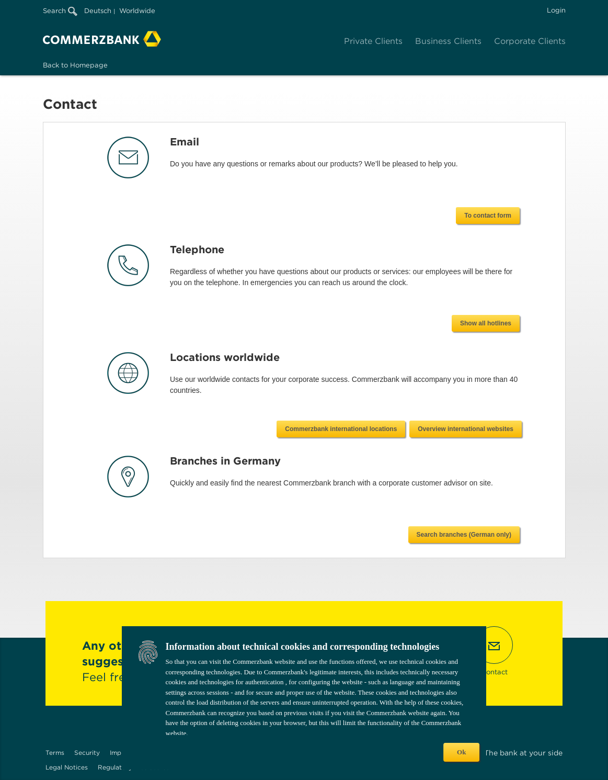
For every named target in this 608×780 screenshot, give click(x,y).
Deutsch (97, 11)
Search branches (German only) (464, 534)
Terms (54, 752)
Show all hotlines (485, 323)
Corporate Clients (530, 41)
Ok (461, 752)
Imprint (121, 752)
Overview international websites (465, 429)
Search (60, 11)
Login (556, 10)
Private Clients (373, 41)
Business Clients (448, 41)
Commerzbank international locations (341, 429)
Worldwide (137, 11)
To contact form (487, 215)
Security (87, 752)
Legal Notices (66, 767)
